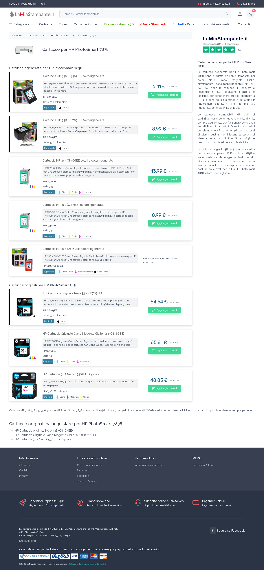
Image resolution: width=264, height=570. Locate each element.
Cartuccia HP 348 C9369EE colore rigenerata (73, 249)
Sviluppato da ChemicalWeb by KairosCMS (87, 564)
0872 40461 (246, 3)
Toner (63, 24)
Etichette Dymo (184, 24)
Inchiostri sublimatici (216, 24)
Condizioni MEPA (202, 465)
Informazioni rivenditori (148, 465)
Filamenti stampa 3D (119, 24)
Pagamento (83, 470)
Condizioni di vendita (89, 465)
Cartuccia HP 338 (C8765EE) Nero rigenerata (73, 120)
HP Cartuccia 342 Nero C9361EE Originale (71, 374)
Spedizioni (83, 475)
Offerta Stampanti (153, 24)
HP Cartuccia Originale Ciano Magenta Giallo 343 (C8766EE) (83, 333)
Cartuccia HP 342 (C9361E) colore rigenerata (73, 205)
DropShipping (27, 540)
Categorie (18, 24)
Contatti (244, 24)
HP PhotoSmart (59, 35)
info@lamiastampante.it (214, 3)
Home (17, 35)
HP (44, 35)
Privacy (23, 475)
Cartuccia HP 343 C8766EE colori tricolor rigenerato (78, 160)
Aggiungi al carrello (164, 94)
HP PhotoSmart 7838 (84, 35)
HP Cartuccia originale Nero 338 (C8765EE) (72, 293)
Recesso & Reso (87, 481)
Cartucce (45, 24)
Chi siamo (25, 465)
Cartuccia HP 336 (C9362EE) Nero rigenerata (73, 76)
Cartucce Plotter (86, 24)
